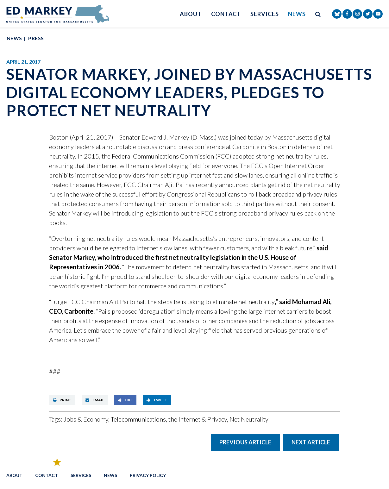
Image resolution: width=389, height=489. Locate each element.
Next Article (311, 442)
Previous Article (245, 442)
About (191, 13)
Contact (226, 13)
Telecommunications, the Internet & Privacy (169, 419)
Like (125, 400)
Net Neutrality (248, 419)
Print (62, 400)
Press (36, 38)
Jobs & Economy (86, 419)
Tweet (157, 400)
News (297, 13)
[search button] (318, 14)
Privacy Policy (148, 475)
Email (94, 400)
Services (264, 13)
